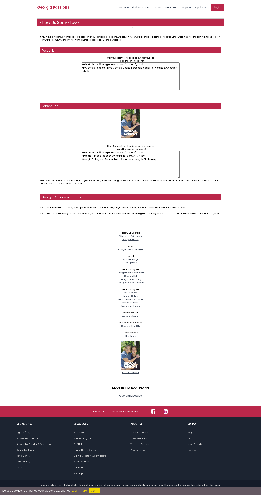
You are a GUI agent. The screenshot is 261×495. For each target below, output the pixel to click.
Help (190, 438)
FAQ (190, 432)
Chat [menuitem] (158, 7)
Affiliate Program (83, 438)
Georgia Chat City (130, 326)
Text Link (114, 27)
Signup (20, 432)
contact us (170, 213)
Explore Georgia (130, 259)
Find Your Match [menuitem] (141, 7)
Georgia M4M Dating (131, 279)
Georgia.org (130, 262)
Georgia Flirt (130, 276)
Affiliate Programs (142, 27)
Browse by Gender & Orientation (34, 444)
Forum (19, 467)
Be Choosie (130, 292)
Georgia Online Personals (130, 272)
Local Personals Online (130, 299)
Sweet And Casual (130, 306)
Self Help (78, 444)
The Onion (130, 336)
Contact (192, 450)
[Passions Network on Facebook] (153, 411)
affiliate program (194, 207)
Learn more (79, 491)
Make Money (23, 461)
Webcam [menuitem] (170, 7)
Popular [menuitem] (199, 7)
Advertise (79, 432)
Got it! (94, 490)
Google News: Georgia (130, 249)
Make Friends (195, 444)
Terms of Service (139, 444)
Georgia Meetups (130, 396)
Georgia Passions (53, 7)
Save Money (23, 455)
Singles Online (130, 296)
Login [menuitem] (217, 7)
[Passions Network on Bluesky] (166, 411)
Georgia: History (130, 239)
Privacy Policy (137, 450)
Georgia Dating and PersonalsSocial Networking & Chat (130, 140)
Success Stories (139, 432)
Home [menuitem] (122, 7)
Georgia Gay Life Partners (130, 282)
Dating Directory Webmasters (90, 455)
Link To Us (79, 467)
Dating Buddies (130, 302)
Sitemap (78, 473)
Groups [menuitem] (184, 7)
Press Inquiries (81, 461)
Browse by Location (27, 438)
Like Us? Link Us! (130, 371)
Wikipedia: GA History (130, 236)
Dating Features (25, 450)
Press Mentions (138, 438)
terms (185, 485)
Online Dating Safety (85, 450)
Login (29, 432)
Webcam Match (130, 316)
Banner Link (125, 27)
